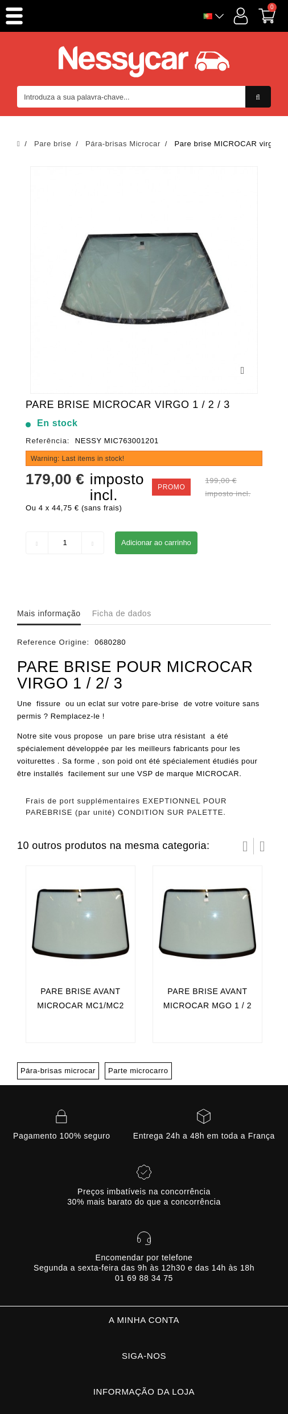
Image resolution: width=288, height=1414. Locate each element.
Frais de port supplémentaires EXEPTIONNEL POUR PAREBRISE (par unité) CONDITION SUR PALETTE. (126, 807)
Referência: (47, 440)
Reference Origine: (53, 642)
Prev (245, 846)
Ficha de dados (121, 613)
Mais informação (49, 613)
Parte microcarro (138, 1070)
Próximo (262, 846)
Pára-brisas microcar (58, 1070)
